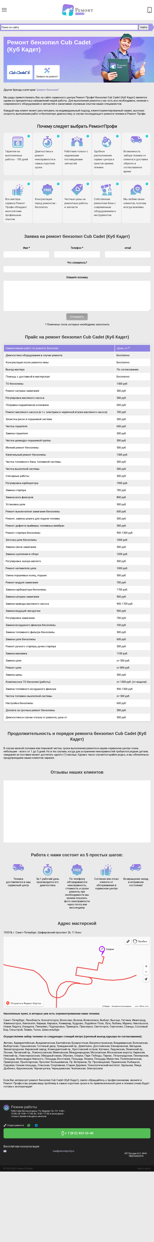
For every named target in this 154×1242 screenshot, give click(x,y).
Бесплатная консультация (21, 1151)
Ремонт (21, 1173)
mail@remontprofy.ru (63, 1156)
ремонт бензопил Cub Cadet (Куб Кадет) (88, 236)
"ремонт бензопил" (47, 89)
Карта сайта (143, 1173)
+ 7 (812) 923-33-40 (79, 1138)
